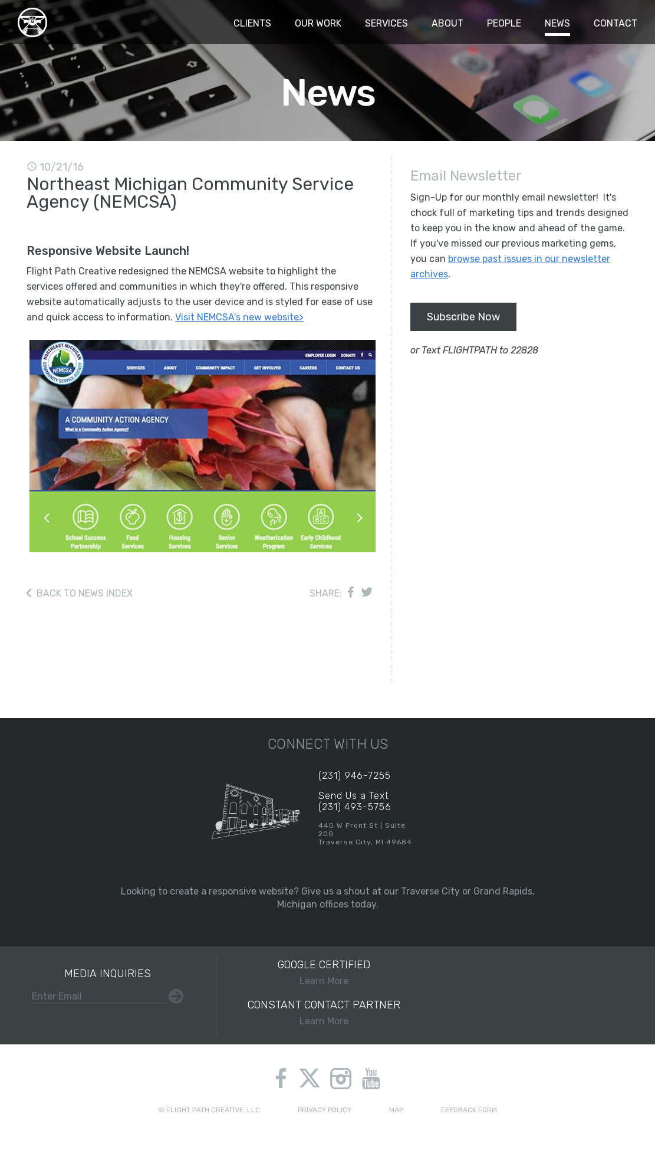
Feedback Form (469, 1110)
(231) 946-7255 (354, 775)
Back (85, 593)
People (504, 23)
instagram (340, 1078)
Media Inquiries (107, 973)
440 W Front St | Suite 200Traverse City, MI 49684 (365, 833)
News (557, 23)
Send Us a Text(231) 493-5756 (354, 801)
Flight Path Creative (32, 22)
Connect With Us (328, 744)
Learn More (324, 972)
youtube (371, 1078)
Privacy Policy (324, 1110)
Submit (176, 996)
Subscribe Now (463, 316)
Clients (252, 23)
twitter (309, 1080)
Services (386, 23)
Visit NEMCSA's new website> (239, 317)
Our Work (318, 23)
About (447, 23)
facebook (281, 1078)
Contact (615, 23)
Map (396, 1110)
